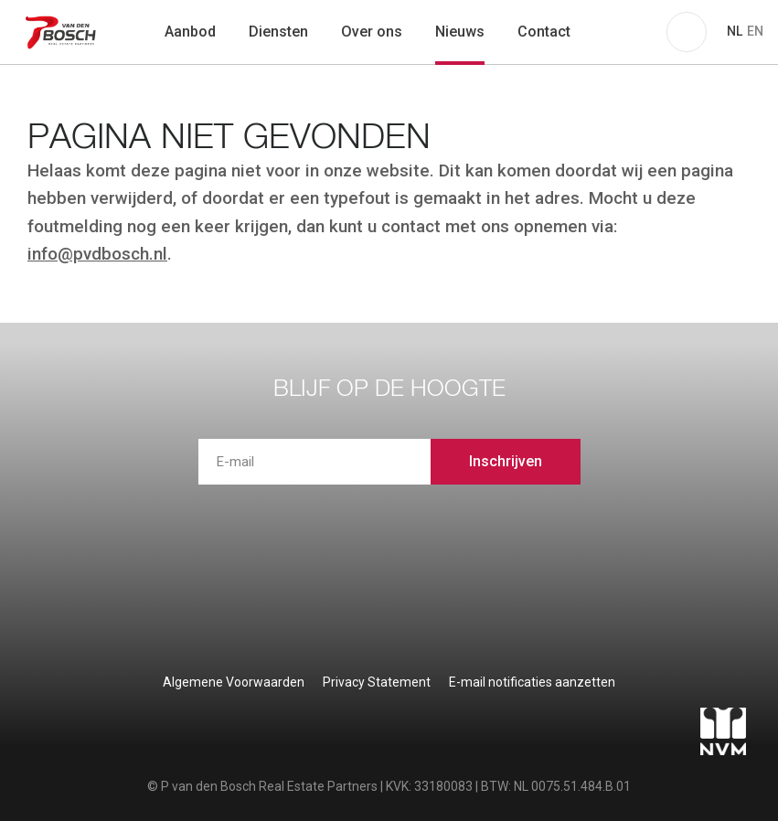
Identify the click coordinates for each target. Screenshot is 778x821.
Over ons (371, 31)
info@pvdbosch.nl (97, 253)
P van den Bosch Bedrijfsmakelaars (62, 32)
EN (755, 31)
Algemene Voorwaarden (233, 682)
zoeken (610, 32)
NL (734, 31)
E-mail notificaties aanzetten (532, 682)
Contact (543, 31)
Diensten (278, 31)
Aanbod (190, 31)
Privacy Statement (377, 682)
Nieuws (460, 31)
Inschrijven (505, 461)
